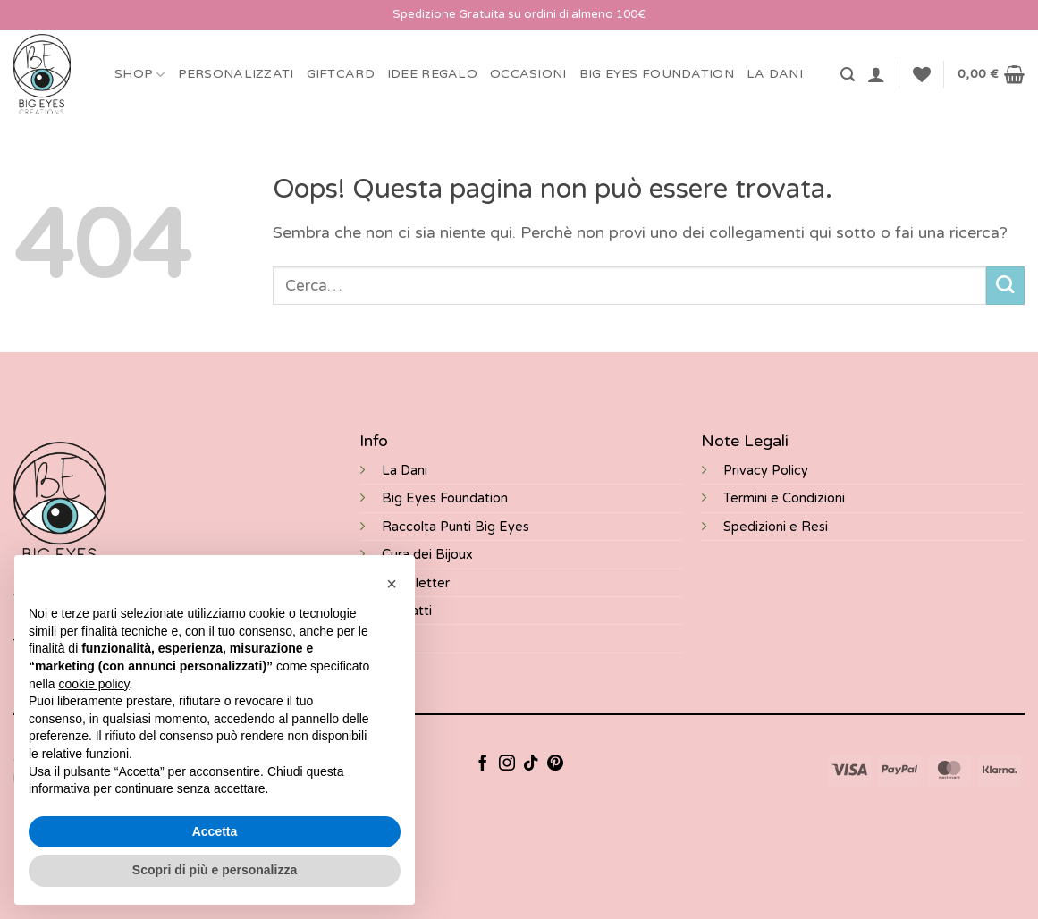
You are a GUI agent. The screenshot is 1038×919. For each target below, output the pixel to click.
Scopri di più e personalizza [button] (214, 870)
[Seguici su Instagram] (507, 764)
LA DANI (775, 73)
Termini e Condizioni (784, 498)
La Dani (404, 470)
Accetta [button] (215, 831)
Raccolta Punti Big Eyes (455, 527)
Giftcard (341, 73)
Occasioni (528, 73)
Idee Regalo (432, 73)
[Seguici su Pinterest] (555, 764)
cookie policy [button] (93, 684)
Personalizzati (236, 73)
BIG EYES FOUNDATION (656, 73)
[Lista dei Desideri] (922, 74)
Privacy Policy (765, 470)
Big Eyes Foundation (445, 498)
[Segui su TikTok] (531, 764)
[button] (847, 74)
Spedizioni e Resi (775, 527)
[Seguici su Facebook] (483, 764)
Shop (139, 74)
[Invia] (1005, 285)
